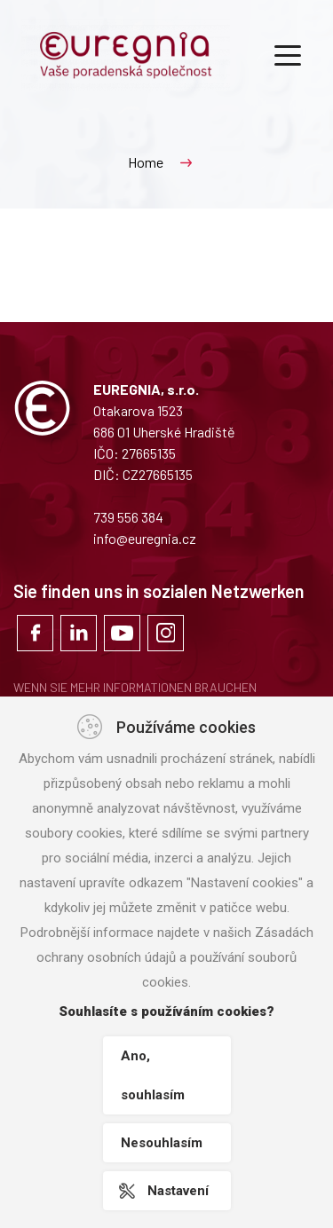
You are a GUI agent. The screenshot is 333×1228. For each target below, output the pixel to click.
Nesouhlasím (161, 1143)
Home (145, 162)
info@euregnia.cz (144, 538)
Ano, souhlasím (153, 1075)
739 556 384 (128, 516)
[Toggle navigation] (288, 54)
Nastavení (178, 1191)
